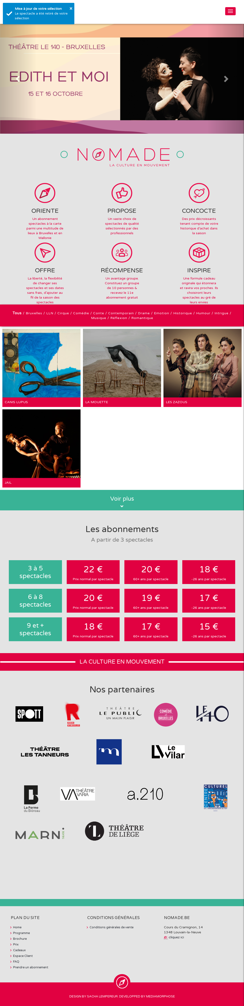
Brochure (20, 939)
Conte (98, 313)
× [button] (71, 8)
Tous (17, 313)
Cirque (63, 313)
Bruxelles (34, 313)
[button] (18, 79)
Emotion (161, 313)
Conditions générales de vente (111, 927)
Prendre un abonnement (30, 967)
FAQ (16, 962)
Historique (182, 313)
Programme (21, 933)
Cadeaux (19, 950)
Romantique (142, 318)
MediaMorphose (160, 996)
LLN (49, 313)
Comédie (81, 313)
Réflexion (118, 318)
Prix (16, 944)
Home (17, 927)
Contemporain (121, 313)
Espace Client (23, 956)
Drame (144, 313)
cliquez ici (176, 937)
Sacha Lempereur (102, 996)
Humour (203, 313)
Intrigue (221, 313)
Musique (98, 318)
